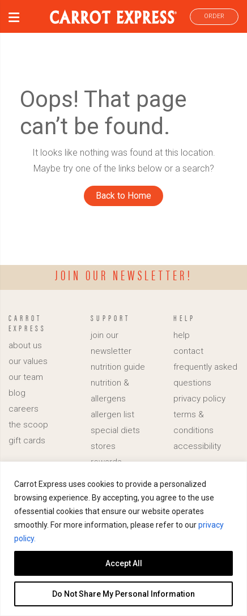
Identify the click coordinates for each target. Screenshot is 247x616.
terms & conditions (193, 422)
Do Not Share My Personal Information (123, 593)
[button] (13, 19)
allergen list (112, 414)
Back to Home (123, 195)
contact (188, 351)
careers (23, 409)
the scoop (28, 425)
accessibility (197, 446)
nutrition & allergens (110, 391)
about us (25, 345)
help (181, 335)
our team (25, 377)
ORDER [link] (214, 16)
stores (103, 446)
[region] (123, 538)
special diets (115, 430)
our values (28, 361)
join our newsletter (111, 343)
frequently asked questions (205, 375)
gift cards (26, 440)
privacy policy (199, 398)
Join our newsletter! (124, 274)
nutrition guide (118, 367)
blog (16, 393)
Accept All (123, 563)
